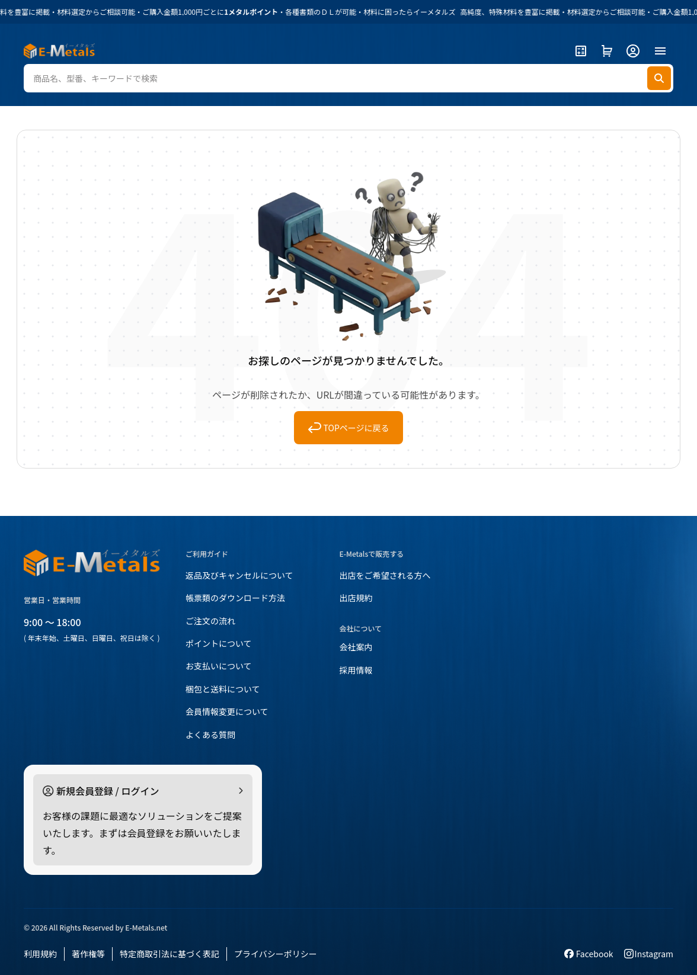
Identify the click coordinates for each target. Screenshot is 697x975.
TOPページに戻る (348, 428)
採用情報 (356, 670)
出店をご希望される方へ (385, 575)
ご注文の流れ (210, 621)
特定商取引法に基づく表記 (169, 954)
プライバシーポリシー (275, 954)
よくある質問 (210, 734)
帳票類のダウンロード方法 (235, 598)
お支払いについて (219, 666)
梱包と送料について (223, 689)
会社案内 (356, 647)
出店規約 (356, 598)
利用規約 (40, 954)
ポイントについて (219, 643)
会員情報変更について (227, 711)
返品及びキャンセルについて (239, 575)
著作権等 (88, 954)
